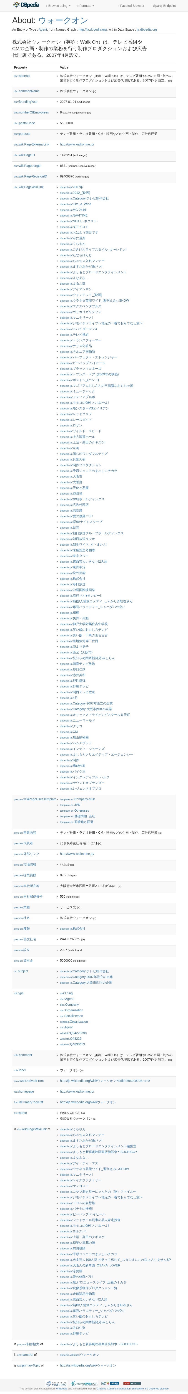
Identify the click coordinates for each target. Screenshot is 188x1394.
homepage (24, 1091)
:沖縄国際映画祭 (77, 590)
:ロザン (71, 425)
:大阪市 (71, 476)
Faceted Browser (131, 6)
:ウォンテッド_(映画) (81, 295)
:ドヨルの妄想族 (77, 1203)
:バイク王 (72, 771)
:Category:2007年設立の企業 (86, 703)
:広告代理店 (74, 505)
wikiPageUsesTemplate (35, 799)
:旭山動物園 (74, 737)
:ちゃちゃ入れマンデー (82, 261)
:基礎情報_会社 (77, 816)
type (19, 993)
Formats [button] (85, 6)
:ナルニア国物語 (77, 351)
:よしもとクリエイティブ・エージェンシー (96, 754)
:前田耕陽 (72, 1248)
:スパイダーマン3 (78, 329)
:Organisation (71, 1010)
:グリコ (71, 726)
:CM (69, 732)
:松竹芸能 (72, 573)
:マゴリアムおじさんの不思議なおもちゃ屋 (96, 385)
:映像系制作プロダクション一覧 (88, 1288)
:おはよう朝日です (79, 232)
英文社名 (25, 939)
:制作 (69, 760)
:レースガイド (76, 419)
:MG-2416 (73, 210)
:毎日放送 (72, 584)
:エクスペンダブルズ (80, 306)
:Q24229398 (73, 1033)
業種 (22, 907)
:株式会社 (72, 578)
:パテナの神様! (76, 1208)
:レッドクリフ (76, 414)
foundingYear (26, 101)
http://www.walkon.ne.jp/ (77, 144)
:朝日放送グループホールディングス (92, 533)
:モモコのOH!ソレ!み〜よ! (84, 402)
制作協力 (28, 1344)
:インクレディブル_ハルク (85, 777)
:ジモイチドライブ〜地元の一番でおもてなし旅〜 (101, 323)
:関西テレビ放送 (77, 692)
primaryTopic (28, 1365)
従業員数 (25, 875)
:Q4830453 (72, 1044)
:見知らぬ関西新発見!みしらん (87, 658)
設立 (22, 950)
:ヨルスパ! (73, 1231)
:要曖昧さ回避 (76, 822)
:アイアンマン (76, 289)
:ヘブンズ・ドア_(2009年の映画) (89, 374)
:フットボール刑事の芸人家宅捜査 (90, 1220)
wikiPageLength (28, 165)
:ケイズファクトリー (80, 1180)
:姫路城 (71, 493)
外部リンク (27, 854)
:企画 (69, 448)
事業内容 (25, 832)
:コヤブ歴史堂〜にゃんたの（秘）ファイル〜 (98, 1191)
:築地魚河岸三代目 (79, 641)
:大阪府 (71, 482)
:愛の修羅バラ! (76, 516)
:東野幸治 (72, 567)
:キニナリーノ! (76, 317)
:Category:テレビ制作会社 (84, 198)
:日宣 (69, 527)
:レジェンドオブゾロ (80, 788)
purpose (22, 133)
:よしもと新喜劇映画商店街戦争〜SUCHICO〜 (99, 1152)
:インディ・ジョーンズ (82, 749)
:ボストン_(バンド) (79, 380)
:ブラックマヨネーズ (80, 368)
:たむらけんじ (76, 255)
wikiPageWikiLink (29, 187)
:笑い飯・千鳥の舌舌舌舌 (84, 635)
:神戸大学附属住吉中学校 (84, 624)
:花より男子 (74, 646)
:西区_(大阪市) (76, 652)
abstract (22, 76)
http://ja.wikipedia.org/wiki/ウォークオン (88, 1102)
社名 (22, 918)
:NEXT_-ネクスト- (79, 221)
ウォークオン (63, 20)
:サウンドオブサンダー (82, 783)
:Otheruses (74, 810)
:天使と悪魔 (74, 488)
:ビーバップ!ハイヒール (82, 363)
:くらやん (72, 244)
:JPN (70, 805)
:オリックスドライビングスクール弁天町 (95, 715)
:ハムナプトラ (76, 743)
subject (21, 971)
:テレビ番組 (74, 334)
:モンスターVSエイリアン (84, 408)
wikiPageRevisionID (30, 176)
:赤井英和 (72, 675)
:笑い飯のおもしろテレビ (84, 629)
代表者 (23, 843)
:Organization (74, 1021)
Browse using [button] (58, 6)
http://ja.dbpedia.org (93, 29)
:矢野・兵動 (74, 618)
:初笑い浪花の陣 (77, 1242)
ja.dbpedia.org (147, 29)
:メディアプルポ (77, 397)
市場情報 (25, 864)
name (20, 1113)
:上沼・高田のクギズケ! (82, 442)
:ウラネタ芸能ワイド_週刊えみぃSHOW (94, 300)
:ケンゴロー (74, 1186)
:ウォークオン (79, 1355)
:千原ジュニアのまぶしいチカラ (88, 471)
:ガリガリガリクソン (80, 312)
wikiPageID (24, 155)
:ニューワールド (77, 720)
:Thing (66, 993)
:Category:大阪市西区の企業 (86, 709)
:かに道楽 (72, 238)
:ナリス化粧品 (76, 346)
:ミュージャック (77, 391)
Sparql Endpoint (163, 6)
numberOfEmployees (31, 112)
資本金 (23, 960)
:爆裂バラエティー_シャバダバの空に (92, 607)
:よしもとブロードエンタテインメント (93, 272)
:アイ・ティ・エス (79, 1163)
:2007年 (71, 187)
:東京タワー (74, 556)
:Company (69, 1004)
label (20, 1070)
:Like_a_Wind (75, 204)
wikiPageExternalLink (31, 144)
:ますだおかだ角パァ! (81, 266)
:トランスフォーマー (80, 340)
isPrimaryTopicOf (28, 1102)
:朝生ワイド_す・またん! (83, 544)
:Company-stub (77, 799)
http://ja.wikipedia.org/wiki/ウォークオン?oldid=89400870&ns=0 (105, 1081)
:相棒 (69, 612)
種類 (22, 928)
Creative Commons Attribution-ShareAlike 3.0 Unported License (133, 1388)
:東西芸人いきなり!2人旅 (83, 561)
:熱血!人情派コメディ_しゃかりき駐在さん (96, 601)
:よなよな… (74, 278)
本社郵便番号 (28, 896)
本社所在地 (27, 886)
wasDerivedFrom (29, 1081)
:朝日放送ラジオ (77, 539)
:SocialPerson (71, 1016)
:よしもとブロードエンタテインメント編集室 (98, 1146)
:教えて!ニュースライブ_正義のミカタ (93, 1282)
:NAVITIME (74, 215)
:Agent (66, 999)
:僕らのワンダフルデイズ (84, 454)
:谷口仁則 (72, 669)
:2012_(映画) (75, 193)
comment (23, 1055)
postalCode (24, 123)
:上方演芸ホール (77, 436)
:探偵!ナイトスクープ (81, 522)
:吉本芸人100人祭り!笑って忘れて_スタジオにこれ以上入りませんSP (115, 1259)
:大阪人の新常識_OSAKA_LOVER (90, 1265)
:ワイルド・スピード (80, 431)
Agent (43, 29)
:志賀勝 (71, 510)
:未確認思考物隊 (77, 550)
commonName (27, 91)
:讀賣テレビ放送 (77, 663)
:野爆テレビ (74, 686)
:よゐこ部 (72, 283)
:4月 (69, 697)
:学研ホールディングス (82, 499)
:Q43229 (70, 1038)
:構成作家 (72, 766)
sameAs (25, 1355)
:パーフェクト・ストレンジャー (88, 357)
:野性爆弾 (72, 680)
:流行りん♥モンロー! (80, 595)
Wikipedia (61, 1388)
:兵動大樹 (72, 459)
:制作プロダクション (80, 465)
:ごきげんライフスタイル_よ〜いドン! (93, 249)
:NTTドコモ (74, 227)
